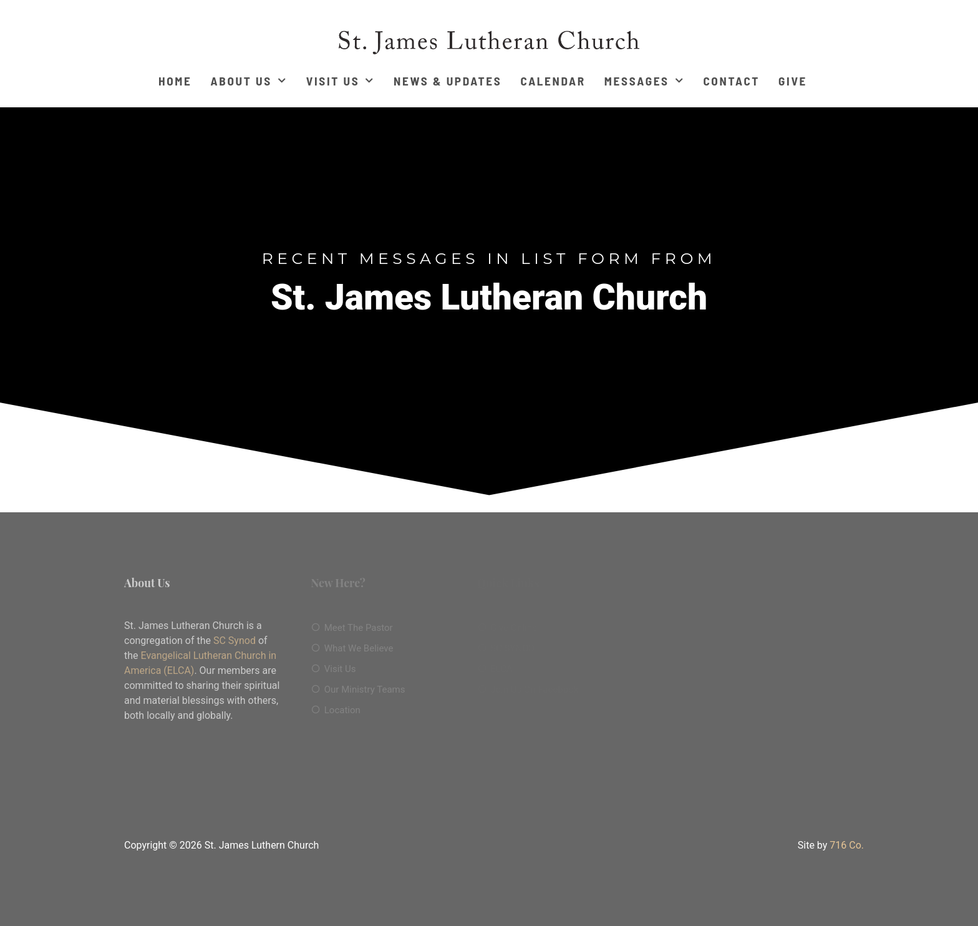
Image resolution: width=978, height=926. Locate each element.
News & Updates (447, 81)
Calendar (552, 81)
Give (792, 81)
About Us (249, 81)
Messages (644, 81)
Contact (731, 81)
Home (175, 81)
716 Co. (847, 845)
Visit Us (340, 81)
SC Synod (234, 640)
